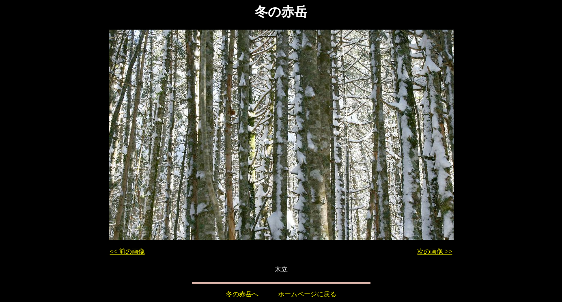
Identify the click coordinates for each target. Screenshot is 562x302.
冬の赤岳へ (242, 294)
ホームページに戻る (307, 294)
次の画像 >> (434, 251)
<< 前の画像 (127, 251)
